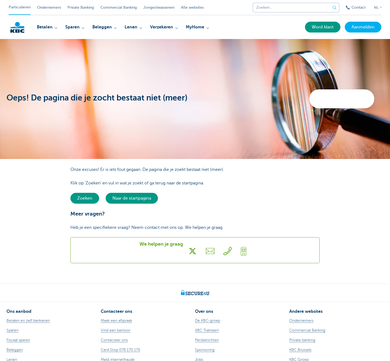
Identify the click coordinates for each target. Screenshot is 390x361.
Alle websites (192, 7)
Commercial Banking (118, 7)
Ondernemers (49, 7)
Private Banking (80, 7)
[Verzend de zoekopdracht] (334, 7)
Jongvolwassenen (158, 7)
